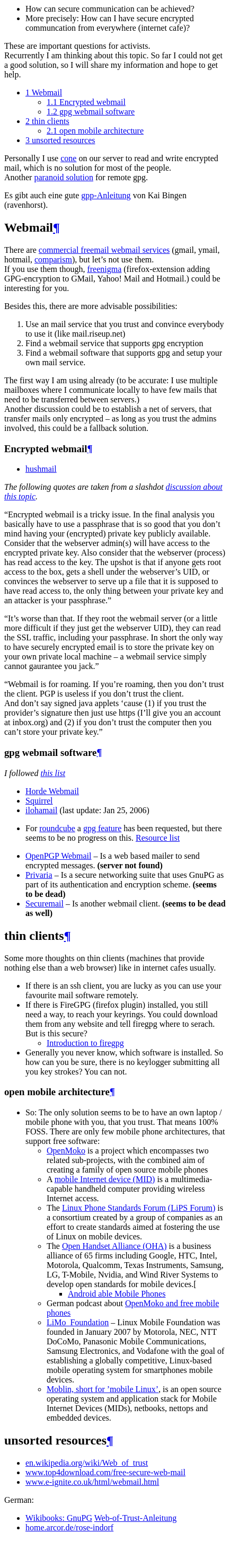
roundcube (57, 828)
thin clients (47, 121)
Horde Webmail (52, 791)
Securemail (44, 903)
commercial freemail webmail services (104, 249)
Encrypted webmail (86, 102)
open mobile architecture (95, 130)
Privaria (38, 874)
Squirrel (39, 800)
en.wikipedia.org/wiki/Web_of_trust (86, 1462)
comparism (53, 259)
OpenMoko (66, 1150)
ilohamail (41, 810)
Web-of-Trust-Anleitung (135, 1517)
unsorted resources (60, 140)
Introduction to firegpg (85, 1042)
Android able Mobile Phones (116, 1293)
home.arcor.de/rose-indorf (69, 1527)
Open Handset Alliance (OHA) (114, 1246)
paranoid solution (63, 177)
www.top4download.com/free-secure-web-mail (105, 1472)
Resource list (158, 837)
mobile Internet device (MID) (105, 1179)
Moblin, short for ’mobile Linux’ (102, 1389)
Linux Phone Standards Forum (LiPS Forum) (138, 1207)
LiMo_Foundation (78, 1322)
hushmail (41, 468)
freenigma (104, 269)
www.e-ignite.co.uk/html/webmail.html (92, 1481)
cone (68, 158)
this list (52, 773)
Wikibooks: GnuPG (58, 1517)
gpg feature (102, 828)
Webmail (43, 92)
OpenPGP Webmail (58, 855)
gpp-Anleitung (105, 195)
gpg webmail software (91, 111)
